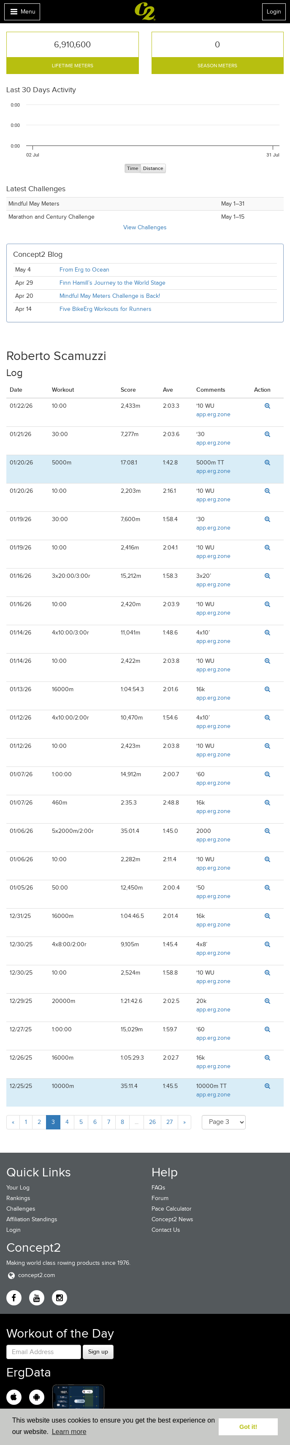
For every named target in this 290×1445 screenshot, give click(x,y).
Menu (21, 13)
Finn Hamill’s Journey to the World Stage (112, 283)
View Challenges (145, 227)
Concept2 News (172, 1219)
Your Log (18, 1187)
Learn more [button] (69, 1431)
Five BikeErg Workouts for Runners (106, 309)
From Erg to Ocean (84, 269)
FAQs (158, 1187)
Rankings (18, 1198)
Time (132, 168)
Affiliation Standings (31, 1219)
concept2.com (30, 1275)
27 (169, 1122)
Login (274, 11)
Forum (160, 1198)
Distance (153, 168)
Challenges (20, 1209)
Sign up (98, 1351)
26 (152, 1122)
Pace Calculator (172, 1209)
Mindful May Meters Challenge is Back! (110, 296)
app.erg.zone (213, 414)
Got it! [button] (248, 1426)
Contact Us (166, 1230)
